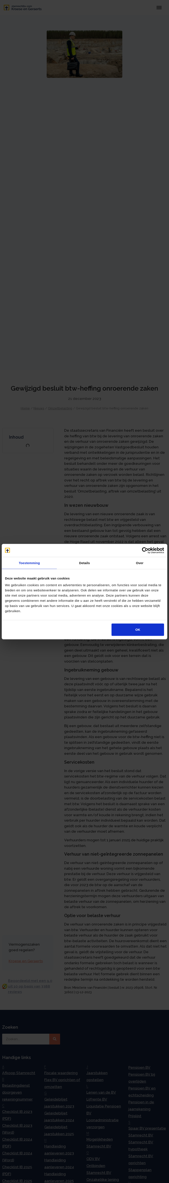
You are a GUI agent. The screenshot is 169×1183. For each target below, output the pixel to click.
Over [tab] (139, 563)
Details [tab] (84, 563)
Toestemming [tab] (29, 563)
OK (137, 629)
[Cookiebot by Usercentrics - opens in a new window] (145, 550)
